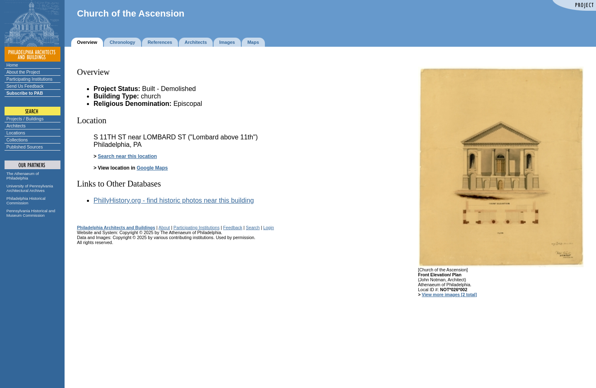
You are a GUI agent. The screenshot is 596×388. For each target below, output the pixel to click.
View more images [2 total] (449, 294)
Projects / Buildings (25, 118)
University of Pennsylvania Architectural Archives (30, 188)
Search (253, 227)
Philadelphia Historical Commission (26, 200)
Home (12, 64)
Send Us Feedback (25, 86)
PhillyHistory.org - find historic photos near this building (174, 200)
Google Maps (152, 168)
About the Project (23, 71)
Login (268, 227)
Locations (16, 132)
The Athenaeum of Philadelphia (23, 175)
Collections (17, 139)
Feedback (232, 227)
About (164, 227)
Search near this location (127, 156)
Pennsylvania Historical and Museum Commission (31, 213)
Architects (16, 125)
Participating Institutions (30, 79)
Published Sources (25, 146)
